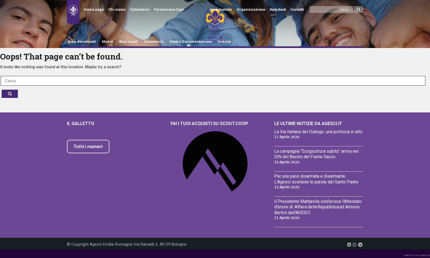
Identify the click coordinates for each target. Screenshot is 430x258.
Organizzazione (251, 9)
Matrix (107, 41)
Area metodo (221, 9)
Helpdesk (278, 9)
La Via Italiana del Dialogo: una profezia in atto (318, 131)
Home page (94, 9)
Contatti (297, 9)
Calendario (139, 9)
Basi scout (128, 41)
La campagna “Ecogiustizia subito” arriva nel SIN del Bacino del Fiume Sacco (316, 154)
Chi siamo (117, 9)
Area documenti (82, 41)
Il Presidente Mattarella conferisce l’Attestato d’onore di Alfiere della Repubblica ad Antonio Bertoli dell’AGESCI (318, 207)
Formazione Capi (169, 9)
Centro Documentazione (190, 41)
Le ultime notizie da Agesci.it (308, 123)
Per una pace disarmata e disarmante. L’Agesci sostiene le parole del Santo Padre (316, 179)
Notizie (224, 41)
